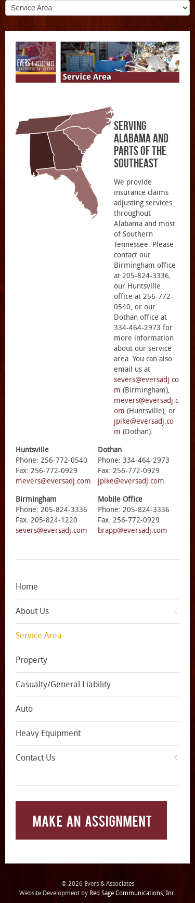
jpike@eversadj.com (131, 481)
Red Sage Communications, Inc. (132, 893)
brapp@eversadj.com (132, 530)
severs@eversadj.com (51, 530)
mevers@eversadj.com (53, 481)
